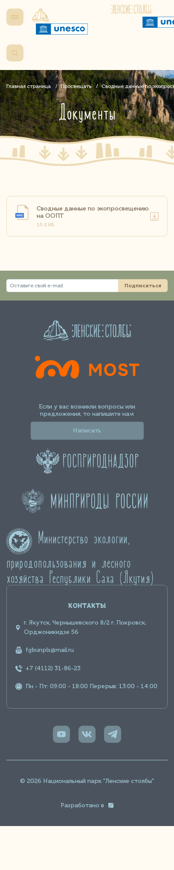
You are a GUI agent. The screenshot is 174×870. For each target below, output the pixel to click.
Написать (87, 430)
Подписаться (143, 286)
